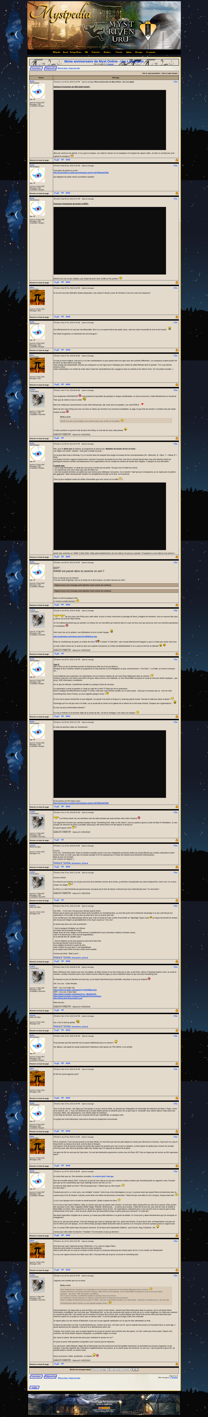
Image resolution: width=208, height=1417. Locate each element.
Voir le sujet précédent (151, 73)
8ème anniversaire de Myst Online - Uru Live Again (104, 61)
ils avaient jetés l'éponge (102, 1176)
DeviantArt (76, 863)
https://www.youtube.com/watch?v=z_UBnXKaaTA (75, 994)
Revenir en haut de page (39, 160)
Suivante (110, 64)
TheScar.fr (58, 863)
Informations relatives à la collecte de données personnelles (104, 1401)
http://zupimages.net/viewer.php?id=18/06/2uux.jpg (75, 637)
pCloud (85, 863)
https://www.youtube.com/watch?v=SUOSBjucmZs (75, 990)
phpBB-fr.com (108, 1404)
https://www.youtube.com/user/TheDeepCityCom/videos (77, 996)
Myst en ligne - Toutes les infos (69, 68)
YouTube (67, 863)
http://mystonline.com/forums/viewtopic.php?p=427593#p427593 (81, 173)
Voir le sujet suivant (169, 73)
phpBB (100, 1402)
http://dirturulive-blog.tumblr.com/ (68, 998)
